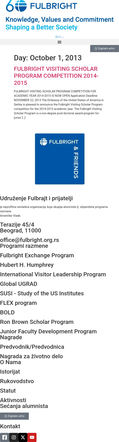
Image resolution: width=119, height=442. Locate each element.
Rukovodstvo (17, 381)
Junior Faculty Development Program (48, 331)
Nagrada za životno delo (31, 356)
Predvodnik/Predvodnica (32, 346)
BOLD (7, 312)
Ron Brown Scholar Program (37, 321)
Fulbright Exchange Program (37, 255)
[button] (59, 42)
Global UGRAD (18, 283)
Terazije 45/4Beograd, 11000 (20, 227)
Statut (8, 390)
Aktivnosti (13, 400)
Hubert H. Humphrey (27, 264)
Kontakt (10, 426)
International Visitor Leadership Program (53, 274)
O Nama (10, 362)
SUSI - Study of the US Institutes (42, 293)
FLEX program (18, 302)
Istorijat (10, 371)
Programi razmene (24, 245)
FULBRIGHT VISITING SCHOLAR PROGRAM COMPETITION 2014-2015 (56, 75)
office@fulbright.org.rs (29, 239)
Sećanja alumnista (24, 405)
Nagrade (11, 337)
